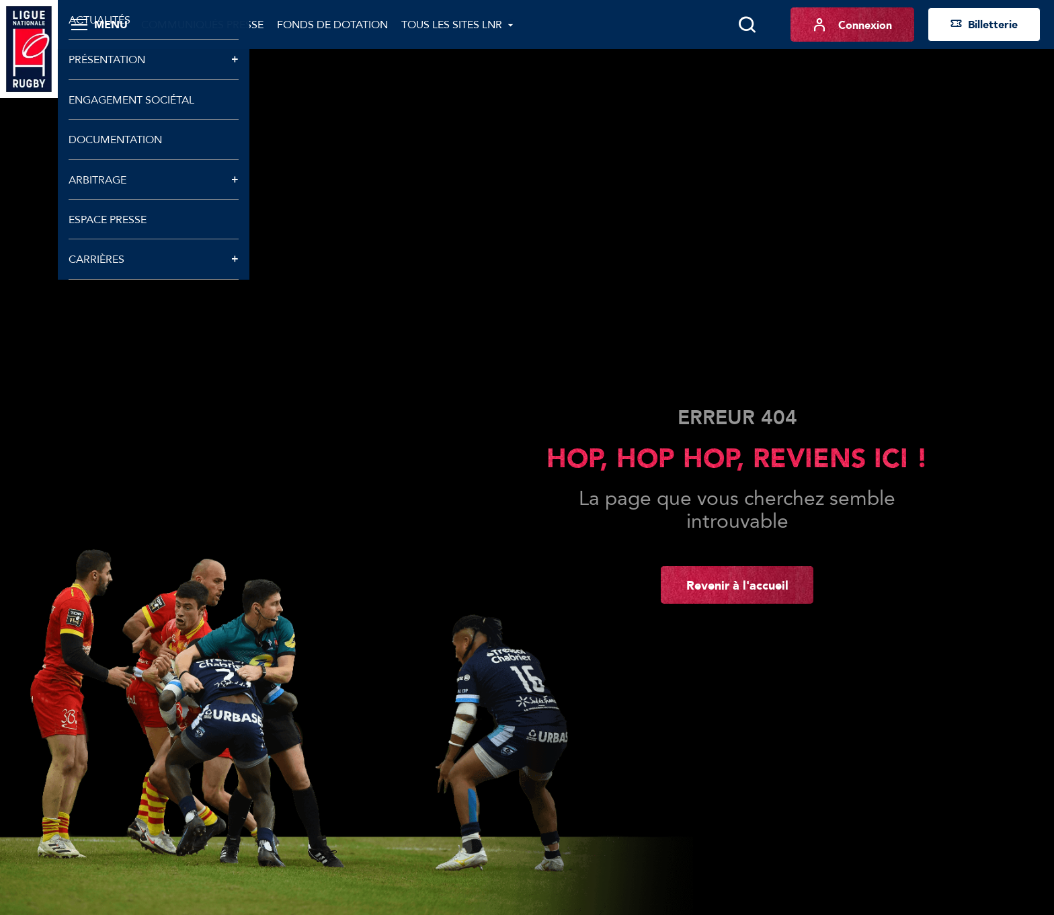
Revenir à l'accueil (737, 585)
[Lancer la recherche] (747, 25)
